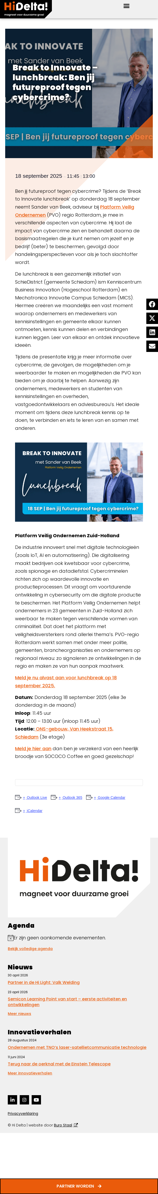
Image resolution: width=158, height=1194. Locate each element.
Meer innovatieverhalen (30, 1073)
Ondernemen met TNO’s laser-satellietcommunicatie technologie (77, 1047)
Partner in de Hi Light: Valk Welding (44, 982)
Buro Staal (63, 1125)
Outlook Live (36, 797)
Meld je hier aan (33, 748)
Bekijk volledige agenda (30, 948)
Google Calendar (111, 797)
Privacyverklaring (23, 1113)
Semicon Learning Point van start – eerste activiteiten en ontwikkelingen (67, 1002)
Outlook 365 (72, 797)
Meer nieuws (19, 1013)
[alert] (79, 938)
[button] (126, 6)
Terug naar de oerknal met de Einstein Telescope (59, 1064)
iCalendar (34, 811)
